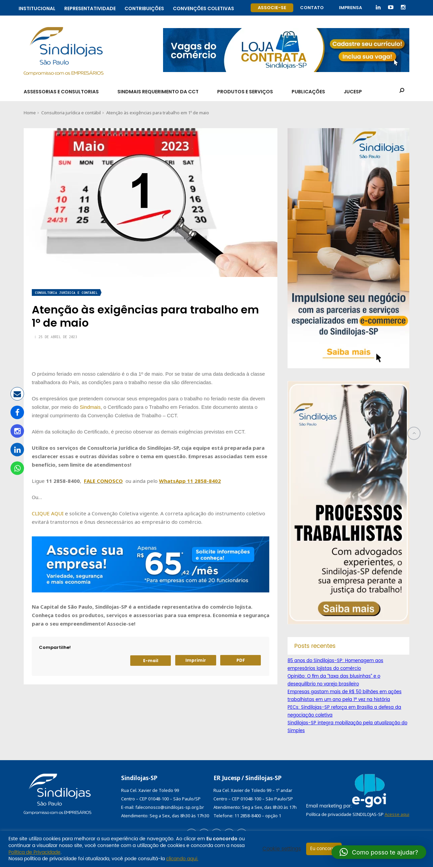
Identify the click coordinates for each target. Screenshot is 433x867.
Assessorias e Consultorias (61, 91)
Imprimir (195, 660)
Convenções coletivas (203, 7)
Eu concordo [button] (324, 848)
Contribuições (144, 7)
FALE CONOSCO (103, 480)
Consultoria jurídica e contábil (71, 113)
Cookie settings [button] (282, 849)
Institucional (37, 7)
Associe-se (272, 7)
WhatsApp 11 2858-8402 (190, 480)
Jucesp (353, 91)
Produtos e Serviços (245, 91)
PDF (240, 660)
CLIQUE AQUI (48, 513)
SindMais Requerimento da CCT (158, 91)
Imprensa (350, 7)
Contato (312, 7)
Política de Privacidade (34, 852)
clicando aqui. (182, 859)
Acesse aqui (397, 814)
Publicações (308, 91)
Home (30, 113)
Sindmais (90, 407)
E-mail (150, 660)
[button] (379, 852)
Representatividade (90, 7)
